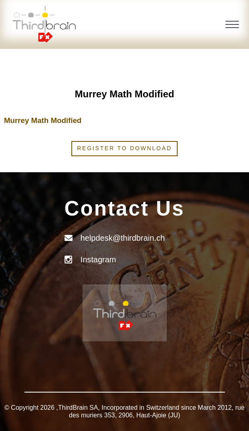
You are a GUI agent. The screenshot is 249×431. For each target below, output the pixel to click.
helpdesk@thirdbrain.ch (123, 238)
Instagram (98, 259)
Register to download (124, 148)
